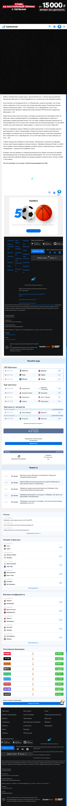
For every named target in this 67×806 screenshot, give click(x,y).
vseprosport (10, 26)
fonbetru (33, 403)
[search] (50, 26)
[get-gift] (54, 27)
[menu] (64, 26)
